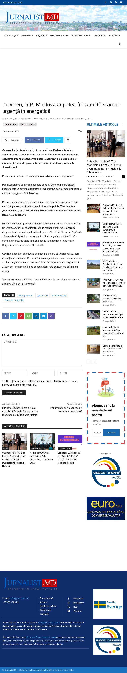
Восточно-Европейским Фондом (41, 637)
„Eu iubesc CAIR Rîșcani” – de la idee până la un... (112, 299)
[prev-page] (89, 362)
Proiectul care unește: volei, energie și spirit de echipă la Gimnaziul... (114, 283)
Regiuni (13, 118)
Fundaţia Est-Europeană (49, 622)
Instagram (78, 603)
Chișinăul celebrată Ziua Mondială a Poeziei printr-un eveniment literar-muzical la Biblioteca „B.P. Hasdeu (14, 459)
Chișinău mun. (25, 118)
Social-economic (28, 124)
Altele (5, 448)
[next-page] (94, 362)
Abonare (111, 432)
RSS (75, 607)
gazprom (42, 295)
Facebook (78, 598)
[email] (97, 432)
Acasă (5, 118)
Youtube (77, 611)
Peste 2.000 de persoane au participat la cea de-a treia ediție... (114, 314)
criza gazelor (25, 295)
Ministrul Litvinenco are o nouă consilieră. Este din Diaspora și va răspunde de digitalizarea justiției (20, 411)
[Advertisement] (63, 73)
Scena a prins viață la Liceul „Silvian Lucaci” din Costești (113, 349)
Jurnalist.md (93, 176)
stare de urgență (13, 300)
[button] (120, 44)
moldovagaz (59, 295)
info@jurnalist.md (19, 598)
